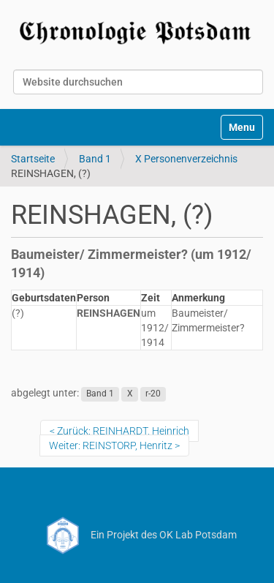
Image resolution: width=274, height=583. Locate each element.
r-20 (153, 393)
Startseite (33, 159)
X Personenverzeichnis (186, 159)
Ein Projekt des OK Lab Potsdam (137, 535)
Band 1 (95, 159)
